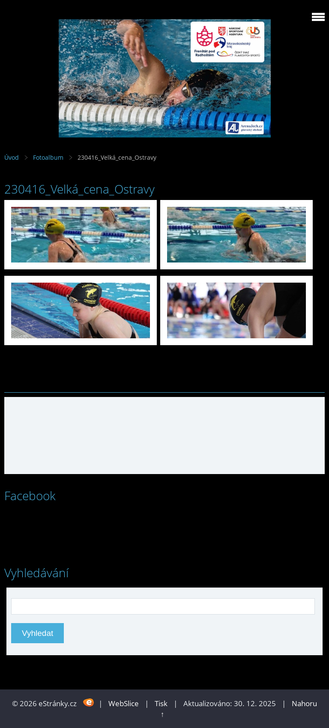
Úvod (11, 157)
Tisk (161, 703)
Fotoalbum (48, 157)
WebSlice (123, 703)
